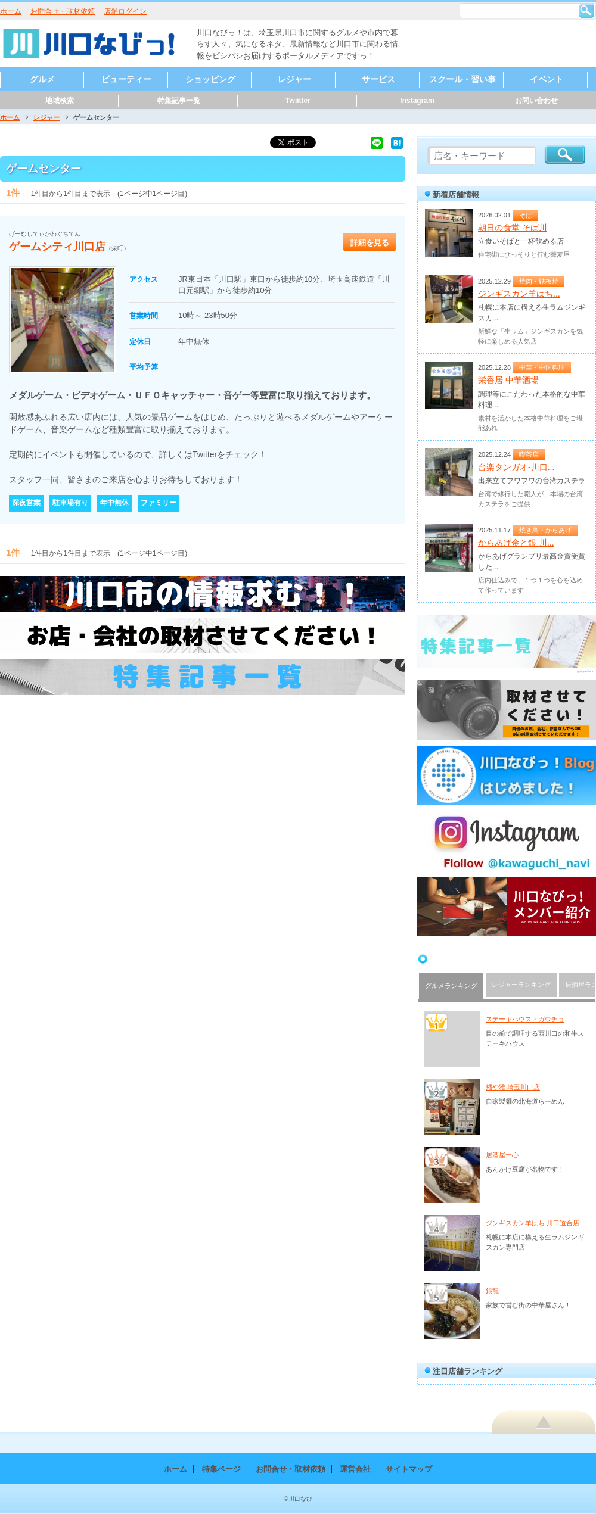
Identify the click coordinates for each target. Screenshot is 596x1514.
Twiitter (298, 100)
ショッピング (210, 79)
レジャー (294, 79)
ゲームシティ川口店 (57, 247)
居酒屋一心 (502, 1154)
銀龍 (492, 1290)
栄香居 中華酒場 (508, 380)
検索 (586, 11)
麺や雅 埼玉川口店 (513, 1087)
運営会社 (355, 1469)
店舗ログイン (125, 11)
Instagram (417, 100)
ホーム (10, 11)
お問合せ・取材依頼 (62, 11)
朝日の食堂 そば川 (512, 227)
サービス (378, 79)
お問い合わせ (536, 100)
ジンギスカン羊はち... (519, 293)
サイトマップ (409, 1469)
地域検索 (59, 100)
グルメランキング (451, 985)
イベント (546, 79)
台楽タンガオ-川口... (516, 467)
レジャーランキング (521, 984)
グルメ (42, 79)
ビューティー (126, 79)
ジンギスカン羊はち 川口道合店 (532, 1222)
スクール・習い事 (462, 79)
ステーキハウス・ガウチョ (525, 1019)
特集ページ (221, 1469)
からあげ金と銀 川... (516, 542)
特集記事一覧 (178, 100)
